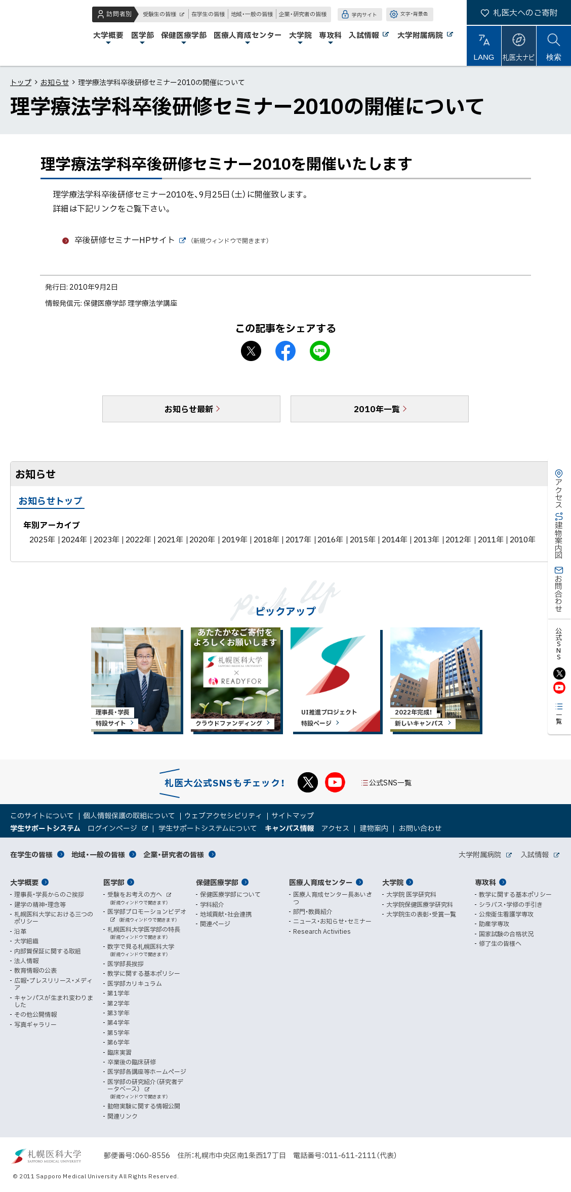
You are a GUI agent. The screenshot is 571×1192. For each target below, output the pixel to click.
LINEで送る (320, 351)
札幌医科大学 (40, 33)
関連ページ (215, 923)
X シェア (251, 351)
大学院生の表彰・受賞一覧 (421, 914)
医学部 (114, 882)
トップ (20, 82)
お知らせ (54, 82)
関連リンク (122, 1116)
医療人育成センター (321, 882)
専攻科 (485, 882)
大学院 (392, 882)
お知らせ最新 (189, 409)
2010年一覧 (377, 409)
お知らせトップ (51, 500)
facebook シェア (285, 351)
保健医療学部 (217, 882)
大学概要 (24, 882)
